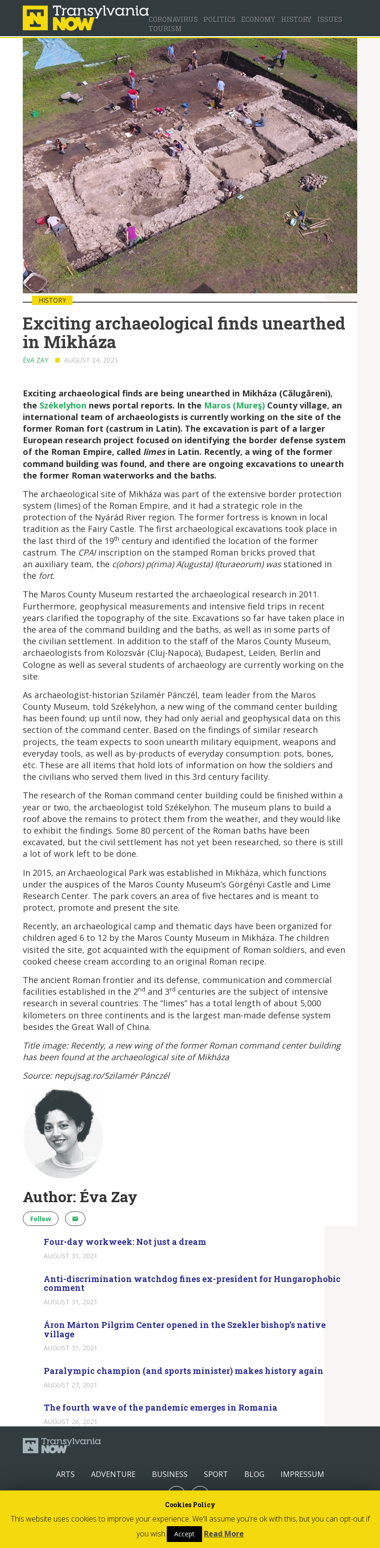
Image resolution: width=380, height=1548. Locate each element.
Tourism (165, 28)
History (296, 19)
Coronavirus (173, 19)
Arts (65, 1474)
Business (170, 1474)
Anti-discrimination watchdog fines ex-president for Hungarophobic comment (192, 1283)
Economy (258, 19)
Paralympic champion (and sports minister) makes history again (183, 1370)
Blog (254, 1474)
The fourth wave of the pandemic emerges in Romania (160, 1407)
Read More (224, 1534)
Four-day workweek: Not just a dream (125, 1241)
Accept (184, 1533)
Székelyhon (62, 405)
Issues (329, 19)
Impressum (302, 1474)
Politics (219, 19)
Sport (216, 1474)
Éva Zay (35, 360)
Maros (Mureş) (234, 405)
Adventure (113, 1474)
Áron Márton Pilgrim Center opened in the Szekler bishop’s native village (185, 1329)
